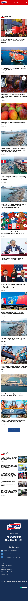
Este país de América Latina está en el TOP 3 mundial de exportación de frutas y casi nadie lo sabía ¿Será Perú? (13, 68)
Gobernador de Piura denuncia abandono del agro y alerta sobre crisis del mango (13, 123)
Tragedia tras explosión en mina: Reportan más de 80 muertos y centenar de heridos (9, 458)
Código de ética (5, 563)
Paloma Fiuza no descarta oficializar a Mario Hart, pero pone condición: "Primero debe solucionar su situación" (8, 475)
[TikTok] (20, 537)
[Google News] (18, 537)
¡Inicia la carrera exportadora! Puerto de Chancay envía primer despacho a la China (12, 312)
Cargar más (14, 430)
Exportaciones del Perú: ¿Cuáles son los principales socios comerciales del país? (12, 232)
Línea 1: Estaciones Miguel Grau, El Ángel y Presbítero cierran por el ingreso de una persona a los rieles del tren (9, 492)
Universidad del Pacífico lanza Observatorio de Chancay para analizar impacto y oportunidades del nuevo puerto (13, 206)
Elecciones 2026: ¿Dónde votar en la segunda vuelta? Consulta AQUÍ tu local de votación (9, 466)
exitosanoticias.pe (9, 554)
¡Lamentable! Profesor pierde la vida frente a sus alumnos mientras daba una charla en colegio (9, 483)
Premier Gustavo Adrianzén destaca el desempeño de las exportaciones (12, 258)
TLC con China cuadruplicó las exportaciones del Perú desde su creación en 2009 (13, 420)
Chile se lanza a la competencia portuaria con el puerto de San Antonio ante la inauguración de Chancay (13, 178)
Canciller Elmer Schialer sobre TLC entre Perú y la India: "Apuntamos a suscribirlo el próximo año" (14, 367)
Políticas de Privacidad (7, 572)
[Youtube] (13, 537)
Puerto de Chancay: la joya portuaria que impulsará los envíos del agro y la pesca (12, 394)
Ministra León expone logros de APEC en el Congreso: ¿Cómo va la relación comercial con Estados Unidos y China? (14, 286)
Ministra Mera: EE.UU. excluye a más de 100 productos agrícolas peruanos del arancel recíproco (13, 41)
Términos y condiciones (7, 569)
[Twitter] (11, 537)
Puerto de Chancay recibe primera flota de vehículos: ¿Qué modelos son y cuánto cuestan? (13, 340)
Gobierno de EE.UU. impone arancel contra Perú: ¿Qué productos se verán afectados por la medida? (14, 96)
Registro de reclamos (6, 565)
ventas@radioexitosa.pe (10, 550)
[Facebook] (8, 537)
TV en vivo (3, 567)
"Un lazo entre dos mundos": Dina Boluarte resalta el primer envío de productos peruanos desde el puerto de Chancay (14, 150)
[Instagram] (15, 537)
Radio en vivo (4, 574)
